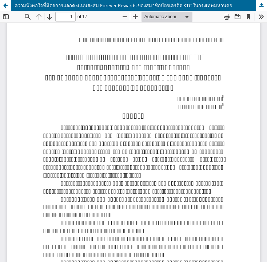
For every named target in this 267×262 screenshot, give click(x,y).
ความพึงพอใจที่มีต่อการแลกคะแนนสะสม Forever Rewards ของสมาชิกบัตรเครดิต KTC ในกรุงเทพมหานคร (123, 5)
